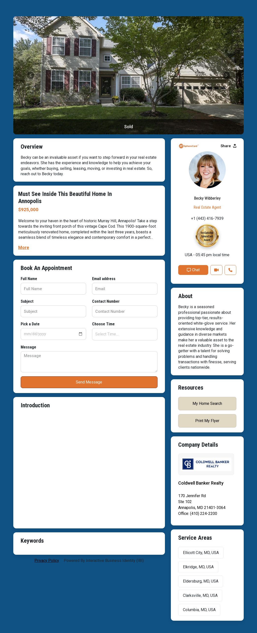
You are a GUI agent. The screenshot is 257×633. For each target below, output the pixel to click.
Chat (193, 270)
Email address (103, 278)
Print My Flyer (207, 420)
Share (228, 146)
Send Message (89, 382)
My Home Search (207, 403)
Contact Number (106, 301)
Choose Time (103, 324)
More (23, 247)
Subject (27, 301)
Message (28, 347)
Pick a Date (30, 324)
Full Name (29, 278)
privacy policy (46, 560)
